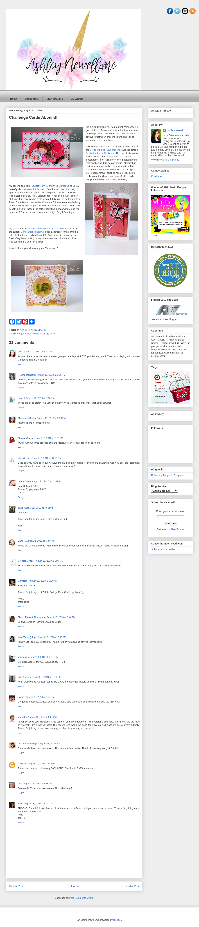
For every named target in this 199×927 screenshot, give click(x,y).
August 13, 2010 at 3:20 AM (43, 580)
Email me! (156, 176)
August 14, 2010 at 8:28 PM (37, 783)
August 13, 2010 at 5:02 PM (47, 677)
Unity (52, 333)
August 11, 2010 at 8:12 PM (37, 351)
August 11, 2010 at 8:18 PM (40, 398)
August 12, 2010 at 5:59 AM (48, 438)
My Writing (77, 98)
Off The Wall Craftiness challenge (49, 228)
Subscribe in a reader (163, 549)
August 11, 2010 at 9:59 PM (51, 418)
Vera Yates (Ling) (27, 637)
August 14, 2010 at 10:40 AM (42, 763)
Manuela (23, 580)
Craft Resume (54, 98)
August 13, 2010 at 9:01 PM (42, 717)
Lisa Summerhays (28, 743)
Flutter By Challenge (103, 153)
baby (19, 333)
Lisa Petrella (24, 677)
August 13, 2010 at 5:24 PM (40, 697)
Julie (20, 507)
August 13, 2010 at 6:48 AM (52, 637)
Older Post (133, 886)
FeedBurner (178, 529)
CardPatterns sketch (31, 231)
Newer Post (16, 886)
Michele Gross (26, 560)
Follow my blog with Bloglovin (167, 475)
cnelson (22, 763)
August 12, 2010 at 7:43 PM (49, 560)
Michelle (22, 717)
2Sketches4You (40, 185)
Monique (22, 657)
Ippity (45, 333)
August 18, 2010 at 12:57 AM (38, 803)
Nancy (21, 697)
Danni (21, 540)
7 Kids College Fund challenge (106, 149)
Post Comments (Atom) (81, 898)
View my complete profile (165, 159)
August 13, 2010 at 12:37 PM (43, 657)
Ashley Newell (175, 130)
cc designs (35, 333)
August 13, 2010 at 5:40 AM (61, 617)
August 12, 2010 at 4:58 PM (38, 507)
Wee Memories (61, 185)
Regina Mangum (27, 375)
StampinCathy (25, 438)
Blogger (117, 920)
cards (26, 333)
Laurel (21, 398)
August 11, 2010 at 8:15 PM (51, 375)
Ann (20, 351)
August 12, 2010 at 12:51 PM (46, 458)
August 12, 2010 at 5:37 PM (39, 540)
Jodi (20, 803)
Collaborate (32, 98)
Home (13, 98)
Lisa (20, 783)
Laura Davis (24, 481)
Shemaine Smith (27, 418)
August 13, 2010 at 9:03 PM (53, 743)
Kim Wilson (24, 458)
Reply (21, 364)
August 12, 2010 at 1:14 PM (46, 481)
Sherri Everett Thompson (32, 617)
